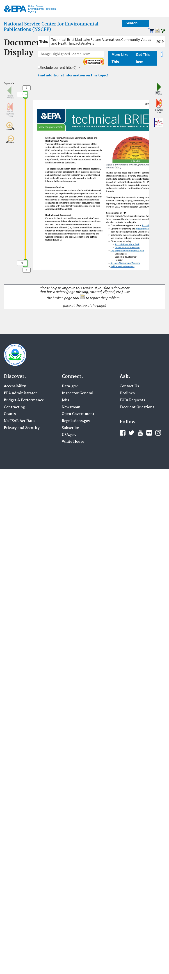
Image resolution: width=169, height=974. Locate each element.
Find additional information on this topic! (73, 75)
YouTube (140, 433)
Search (131, 23)
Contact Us (129, 386)
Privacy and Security (22, 428)
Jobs (65, 400)
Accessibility (15, 386)
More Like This (120, 58)
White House (73, 442)
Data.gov (70, 386)
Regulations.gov (76, 421)
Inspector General (77, 393)
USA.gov (69, 435)
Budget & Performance (24, 400)
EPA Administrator (20, 393)
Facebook (123, 433)
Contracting (14, 407)
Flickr (149, 433)
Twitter (131, 433)
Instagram (158, 433)
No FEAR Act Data (19, 421)
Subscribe (70, 428)
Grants (10, 414)
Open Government (78, 414)
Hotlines (127, 393)
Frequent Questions (137, 407)
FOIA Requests (132, 400)
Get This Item (143, 58)
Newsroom (71, 407)
